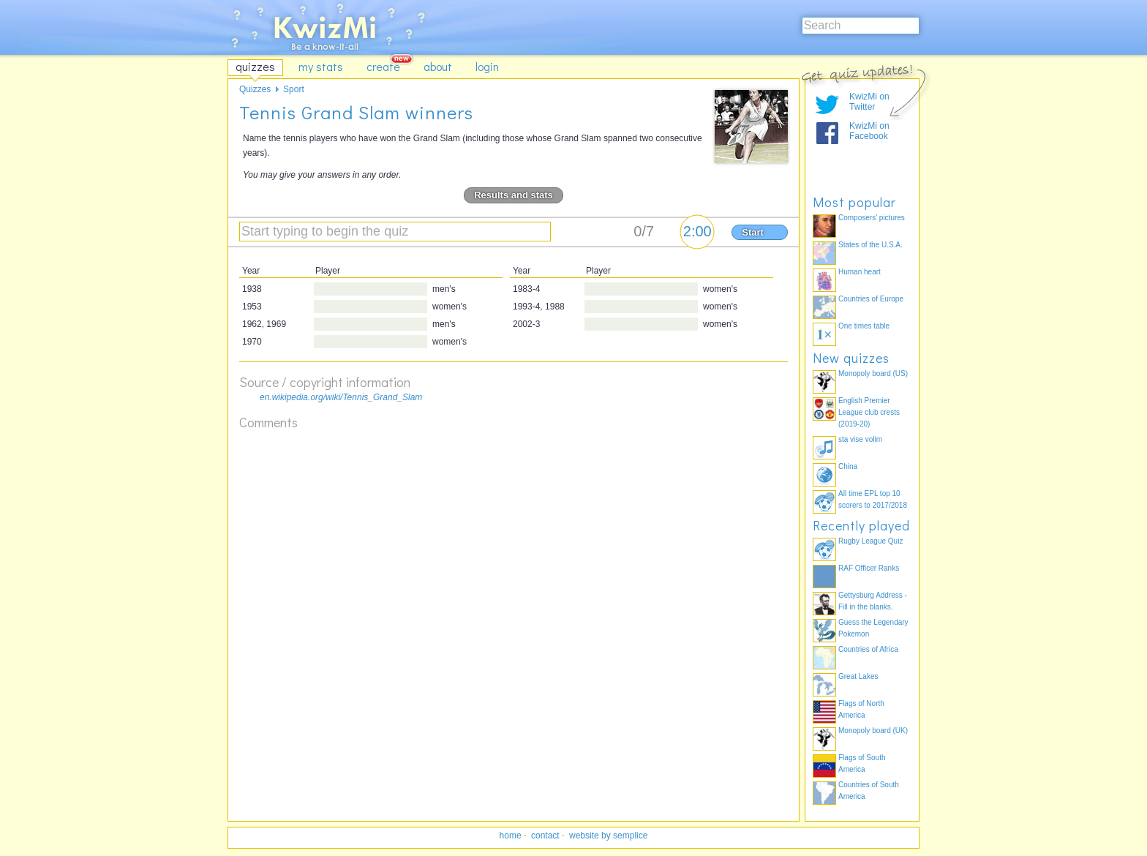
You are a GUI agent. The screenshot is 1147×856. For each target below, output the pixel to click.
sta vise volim (860, 439)
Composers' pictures (871, 218)
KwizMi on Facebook (869, 131)
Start (753, 232)
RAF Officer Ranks (868, 568)
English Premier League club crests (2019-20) (869, 412)
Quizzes (255, 89)
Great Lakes (858, 676)
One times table (864, 326)
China (847, 466)
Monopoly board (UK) (873, 731)
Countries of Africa (868, 649)
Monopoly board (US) (873, 373)
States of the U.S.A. (870, 245)
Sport (293, 89)
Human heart (859, 272)
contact (545, 835)
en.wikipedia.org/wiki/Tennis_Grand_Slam (341, 397)
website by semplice (608, 835)
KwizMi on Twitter (869, 101)
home (511, 835)
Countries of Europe (870, 299)
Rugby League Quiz (870, 541)
